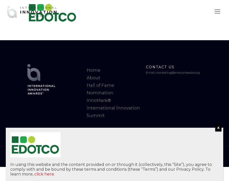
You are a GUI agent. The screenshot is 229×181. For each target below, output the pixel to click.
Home (93, 70)
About (93, 77)
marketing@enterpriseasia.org (178, 72)
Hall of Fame (100, 85)
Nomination (100, 92)
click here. (44, 174)
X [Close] (218, 128)
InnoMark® (99, 100)
